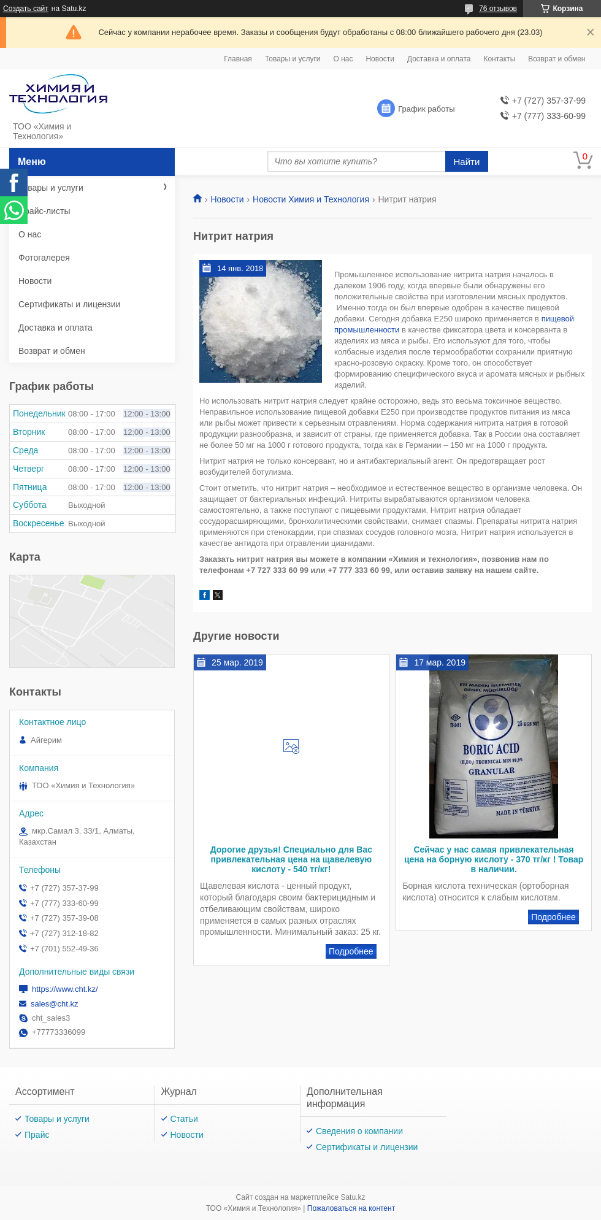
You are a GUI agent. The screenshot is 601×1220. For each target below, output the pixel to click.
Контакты (499, 59)
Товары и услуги (293, 59)
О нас (343, 59)
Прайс (37, 1135)
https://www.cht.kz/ (65, 989)
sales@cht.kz (54, 1003)
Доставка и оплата (439, 59)
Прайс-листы (44, 211)
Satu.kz (352, 1197)
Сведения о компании (359, 1131)
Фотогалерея (44, 258)
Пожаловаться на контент (351, 1208)
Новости (380, 59)
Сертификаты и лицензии (69, 304)
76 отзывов (498, 8)
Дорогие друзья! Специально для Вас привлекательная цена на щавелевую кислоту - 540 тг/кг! (291, 859)
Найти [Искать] (467, 161)
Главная (238, 59)
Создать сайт (25, 8)
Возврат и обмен (556, 59)
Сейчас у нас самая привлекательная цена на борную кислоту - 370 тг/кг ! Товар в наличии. (493, 859)
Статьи (184, 1119)
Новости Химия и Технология (311, 199)
